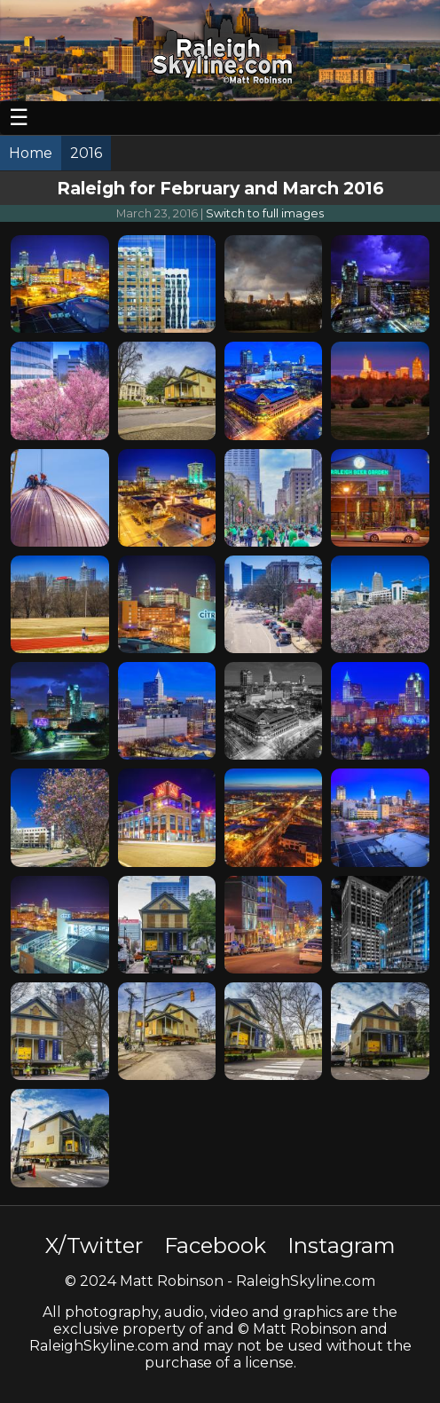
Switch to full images (265, 213)
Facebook (215, 1245)
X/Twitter (94, 1245)
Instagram (341, 1245)
